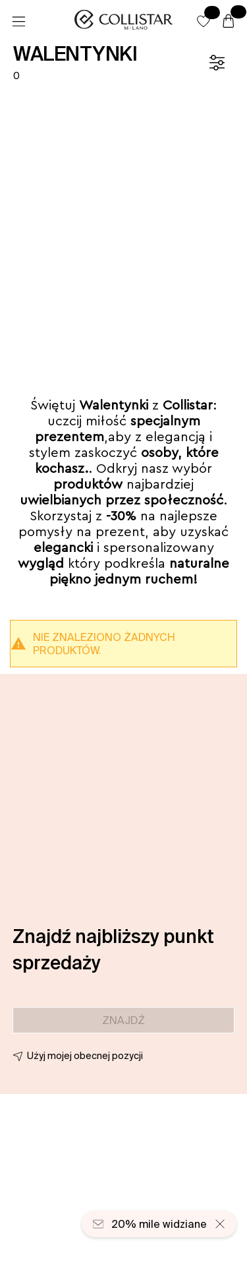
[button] (203, 21)
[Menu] (18, 22)
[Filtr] (216, 62)
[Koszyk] (228, 22)
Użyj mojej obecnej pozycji (85, 1055)
